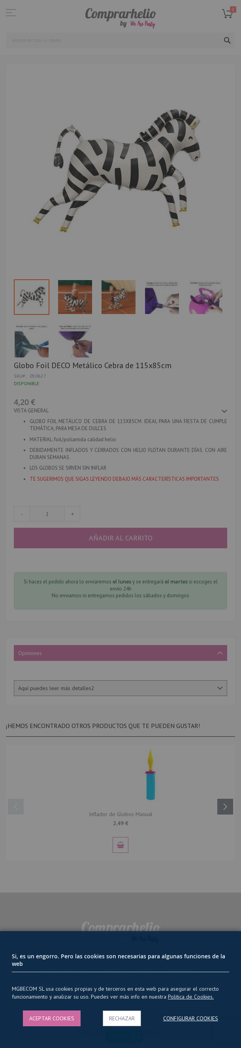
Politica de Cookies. (191, 996)
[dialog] (120, 524)
